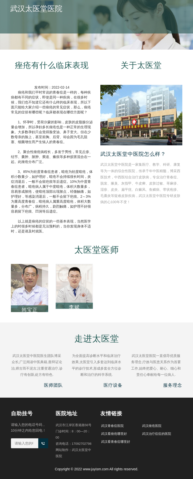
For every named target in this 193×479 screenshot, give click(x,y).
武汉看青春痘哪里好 (115, 442)
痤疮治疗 (153, 30)
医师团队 (131, 30)
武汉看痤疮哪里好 (114, 434)
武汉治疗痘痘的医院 (156, 434)
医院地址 (174, 30)
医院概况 (89, 30)
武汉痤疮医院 (151, 426)
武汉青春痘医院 (112, 426)
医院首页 (67, 30)
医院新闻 (110, 30)
